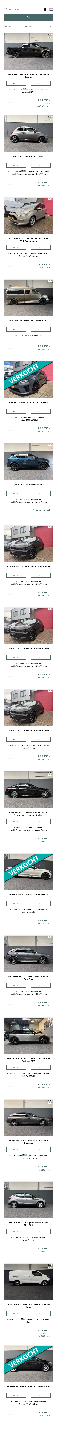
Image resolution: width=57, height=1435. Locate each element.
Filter (28, 17)
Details (40, 83)
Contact (16, 83)
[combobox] (37, 26)
